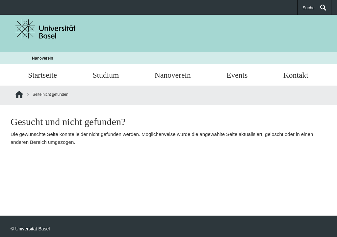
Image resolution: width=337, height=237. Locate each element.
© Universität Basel (30, 228)
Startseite (42, 75)
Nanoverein (42, 58)
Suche (308, 7)
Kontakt (295, 75)
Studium (105, 75)
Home (19, 96)
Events (236, 75)
